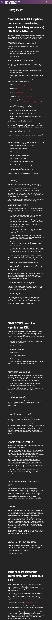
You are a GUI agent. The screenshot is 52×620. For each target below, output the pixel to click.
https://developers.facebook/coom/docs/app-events (26, 102)
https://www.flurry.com (21, 85)
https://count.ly (20, 92)
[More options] (49, 2)
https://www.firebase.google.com (26, 89)
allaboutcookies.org (30, 603)
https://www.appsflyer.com (25, 96)
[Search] (46, 2)
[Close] (2, 2)
